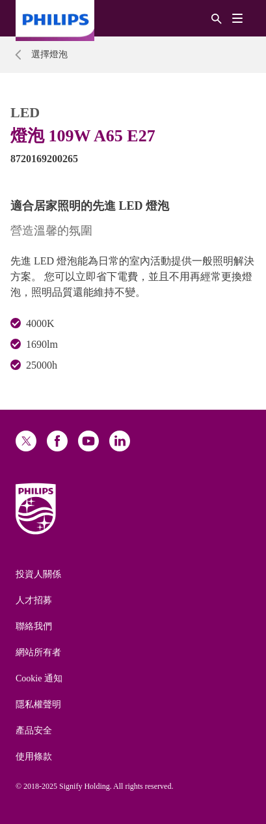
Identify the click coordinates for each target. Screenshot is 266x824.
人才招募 (34, 600)
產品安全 (34, 730)
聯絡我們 (34, 626)
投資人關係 (38, 574)
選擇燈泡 (49, 54)
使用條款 (34, 756)
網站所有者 (38, 652)
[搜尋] (216, 18)
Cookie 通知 (39, 678)
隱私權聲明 (38, 704)
